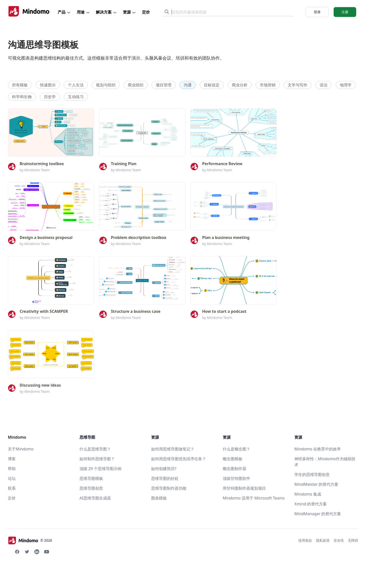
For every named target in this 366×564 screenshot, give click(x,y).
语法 (323, 85)
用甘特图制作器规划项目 (244, 488)
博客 (12, 458)
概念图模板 (232, 458)
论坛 (12, 478)
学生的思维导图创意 (312, 474)
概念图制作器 (234, 468)
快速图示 (48, 85)
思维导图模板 (91, 478)
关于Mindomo (21, 449)
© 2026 (30, 540)
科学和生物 (22, 96)
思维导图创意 (91, 488)
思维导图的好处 (165, 478)
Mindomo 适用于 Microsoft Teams (254, 498)
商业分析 (240, 85)
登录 (317, 12)
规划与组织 (106, 85)
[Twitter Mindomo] (27, 551)
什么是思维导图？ (95, 449)
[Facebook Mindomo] (17, 551)
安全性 (339, 540)
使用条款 (305, 540)
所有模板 (20, 85)
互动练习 (76, 96)
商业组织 (136, 85)
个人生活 (76, 85)
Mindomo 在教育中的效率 (317, 449)
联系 (12, 488)
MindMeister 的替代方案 (316, 484)
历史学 (50, 96)
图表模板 (159, 498)
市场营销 (267, 85)
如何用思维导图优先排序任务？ (178, 458)
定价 (146, 12)
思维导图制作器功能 (168, 488)
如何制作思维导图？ (97, 458)
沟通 (188, 85)
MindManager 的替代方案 (317, 513)
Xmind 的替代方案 (310, 504)
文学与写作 (297, 85)
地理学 (346, 85)
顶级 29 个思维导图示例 (100, 468)
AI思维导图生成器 (95, 498)
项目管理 (163, 85)
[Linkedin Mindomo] (36, 551)
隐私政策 (323, 540)
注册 (344, 12)
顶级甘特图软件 (236, 478)
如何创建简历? (163, 468)
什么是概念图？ (236, 449)
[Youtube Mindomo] (46, 551)
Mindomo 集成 (307, 494)
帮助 (12, 468)
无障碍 (353, 540)
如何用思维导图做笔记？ (172, 449)
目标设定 (212, 85)
